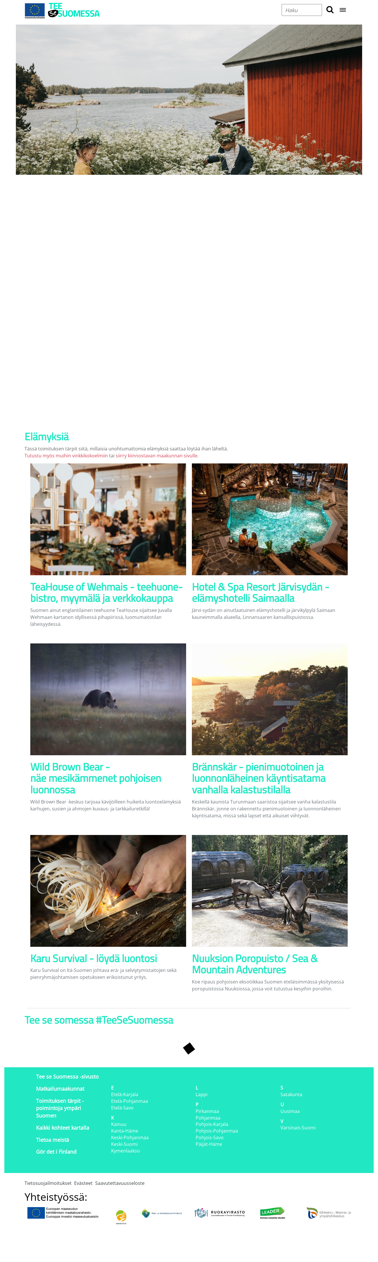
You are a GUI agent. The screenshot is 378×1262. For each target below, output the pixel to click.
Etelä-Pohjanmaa (129, 1101)
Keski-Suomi (124, 1144)
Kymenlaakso (125, 1151)
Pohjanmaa (208, 1118)
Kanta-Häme (124, 1131)
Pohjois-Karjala (212, 1124)
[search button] (330, 10)
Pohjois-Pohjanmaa (217, 1131)
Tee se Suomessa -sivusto (67, 1076)
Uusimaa (290, 1111)
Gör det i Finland (56, 1151)
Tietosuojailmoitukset (48, 1183)
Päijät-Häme (209, 1144)
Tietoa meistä (52, 1139)
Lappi (201, 1094)
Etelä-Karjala (124, 1094)
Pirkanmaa (207, 1111)
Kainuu (118, 1124)
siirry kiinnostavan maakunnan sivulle (156, 455)
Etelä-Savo (122, 1108)
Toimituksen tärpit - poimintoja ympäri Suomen (60, 1108)
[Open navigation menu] (342, 10)
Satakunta (291, 1094)
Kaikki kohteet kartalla (62, 1127)
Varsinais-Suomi (298, 1127)
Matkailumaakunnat (60, 1088)
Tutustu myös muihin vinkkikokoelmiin (66, 455)
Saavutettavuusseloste (120, 1183)
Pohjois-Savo (210, 1137)
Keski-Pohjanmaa (130, 1137)
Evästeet (83, 1183)
